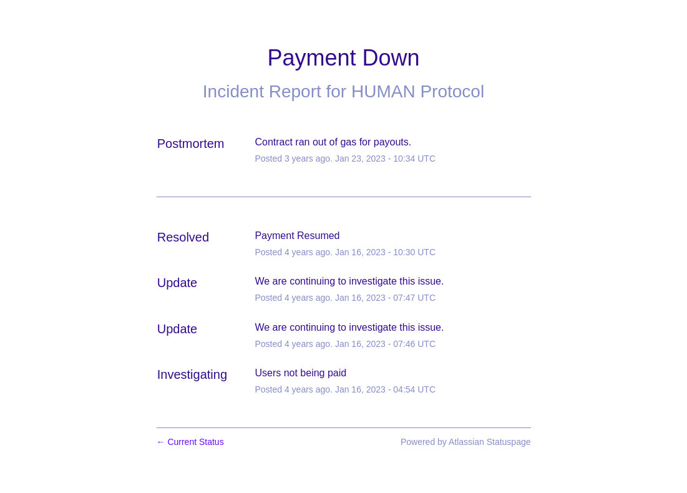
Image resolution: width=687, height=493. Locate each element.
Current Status (190, 442)
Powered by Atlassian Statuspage (466, 442)
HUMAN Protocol (417, 91)
